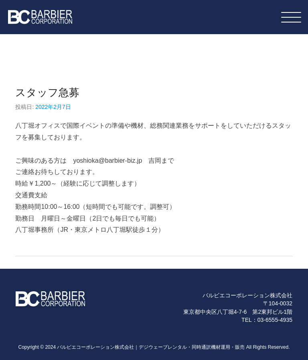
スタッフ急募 (47, 92)
